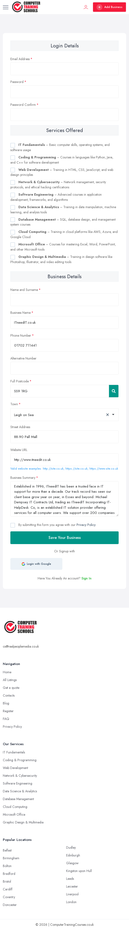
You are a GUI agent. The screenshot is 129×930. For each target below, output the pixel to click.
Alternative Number (23, 358)
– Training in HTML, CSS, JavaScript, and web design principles (61, 172)
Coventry (9, 897)
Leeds (70, 878)
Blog (6, 703)
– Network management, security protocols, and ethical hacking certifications (58, 185)
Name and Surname (24, 289)
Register (8, 711)
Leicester (72, 886)
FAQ (6, 718)
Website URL (18, 449)
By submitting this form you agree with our (56, 524)
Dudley (71, 847)
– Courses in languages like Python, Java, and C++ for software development (61, 160)
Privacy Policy (86, 524)
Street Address (20, 427)
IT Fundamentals (14, 752)
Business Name (20, 312)
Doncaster (10, 904)
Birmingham (11, 858)
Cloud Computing (15, 806)
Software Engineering (17, 783)
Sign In (86, 578)
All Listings (10, 680)
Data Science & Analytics (20, 791)
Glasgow (72, 863)
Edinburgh (73, 855)
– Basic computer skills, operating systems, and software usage (60, 147)
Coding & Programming (19, 760)
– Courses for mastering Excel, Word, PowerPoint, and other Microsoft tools (63, 247)
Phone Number (20, 335)
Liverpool (72, 894)
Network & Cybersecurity (20, 775)
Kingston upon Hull (79, 870)
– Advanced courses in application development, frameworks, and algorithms (56, 197)
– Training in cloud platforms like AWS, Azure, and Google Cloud (64, 234)
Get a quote (11, 687)
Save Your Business (64, 537)
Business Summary (22, 477)
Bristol (7, 881)
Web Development (15, 767)
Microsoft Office (14, 814)
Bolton (7, 866)
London (71, 902)
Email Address (20, 59)
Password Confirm (23, 104)
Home (7, 672)
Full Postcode (19, 381)
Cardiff (7, 889)
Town (14, 404)
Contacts (9, 695)
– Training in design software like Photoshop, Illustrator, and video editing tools (61, 259)
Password (17, 81)
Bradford (9, 873)
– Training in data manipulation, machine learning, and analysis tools (63, 210)
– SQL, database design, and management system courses (63, 222)
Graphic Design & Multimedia (23, 822)
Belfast (7, 850)
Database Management (18, 799)
